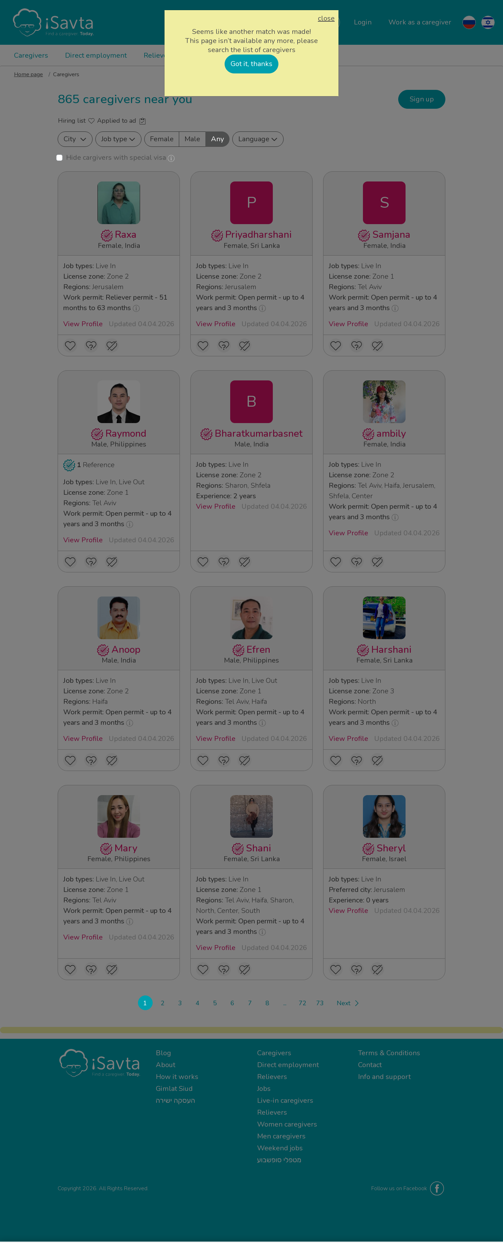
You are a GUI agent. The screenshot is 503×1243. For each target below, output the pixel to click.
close (326, 18)
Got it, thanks (251, 64)
